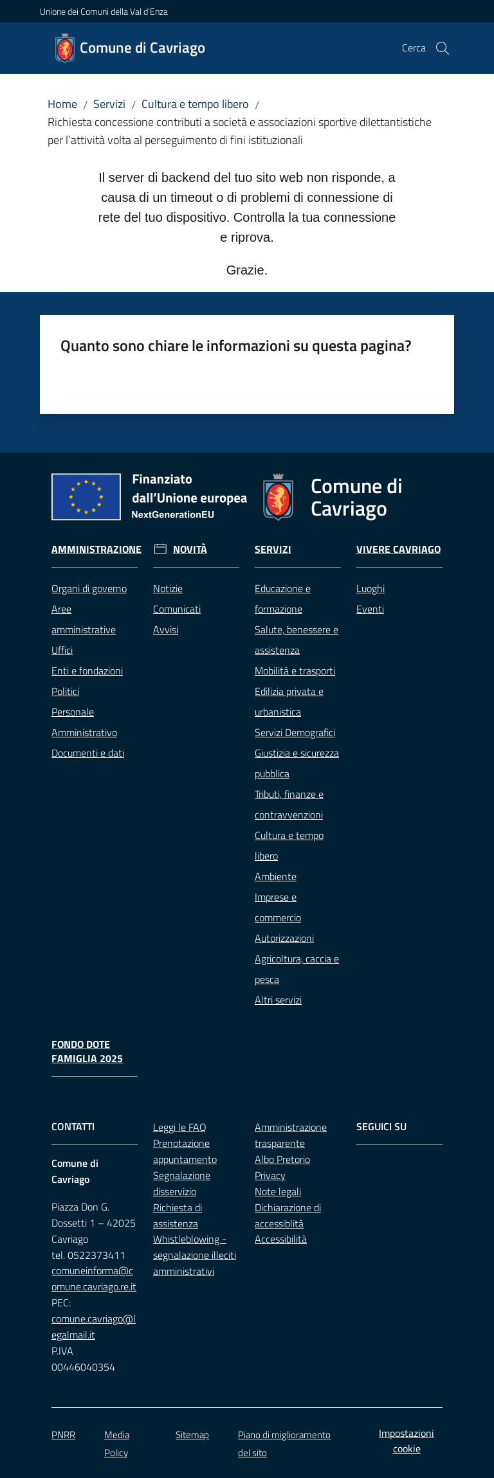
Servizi (109, 104)
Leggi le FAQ (179, 1127)
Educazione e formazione (283, 599)
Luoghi (370, 588)
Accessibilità (281, 1239)
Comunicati (177, 609)
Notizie (168, 588)
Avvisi (165, 629)
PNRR (63, 1434)
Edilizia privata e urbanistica (289, 701)
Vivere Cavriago (398, 549)
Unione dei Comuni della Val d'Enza (104, 11)
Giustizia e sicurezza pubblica (297, 763)
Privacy (270, 1175)
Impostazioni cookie (406, 1441)
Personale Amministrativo (84, 722)
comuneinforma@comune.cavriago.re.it (93, 1278)
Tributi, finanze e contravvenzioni (289, 804)
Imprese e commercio (278, 907)
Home (62, 104)
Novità (190, 549)
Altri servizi (278, 999)
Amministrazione (96, 549)
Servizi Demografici (295, 732)
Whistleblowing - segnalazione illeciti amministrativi (194, 1255)
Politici (65, 691)
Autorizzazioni (284, 938)
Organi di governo (89, 588)
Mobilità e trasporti (295, 670)
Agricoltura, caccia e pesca (297, 969)
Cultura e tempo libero (195, 104)
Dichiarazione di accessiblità (288, 1215)
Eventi (370, 609)
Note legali (278, 1191)
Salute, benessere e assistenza (296, 640)
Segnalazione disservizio (181, 1183)
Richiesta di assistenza (177, 1215)
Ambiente (276, 876)
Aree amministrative (83, 619)
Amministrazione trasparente (291, 1135)
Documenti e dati (87, 753)
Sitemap (192, 1434)
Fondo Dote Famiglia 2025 (87, 1052)
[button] (442, 48)
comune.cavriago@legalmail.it (93, 1326)
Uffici (62, 650)
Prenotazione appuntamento (185, 1151)
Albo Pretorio (282, 1159)
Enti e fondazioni (87, 670)
